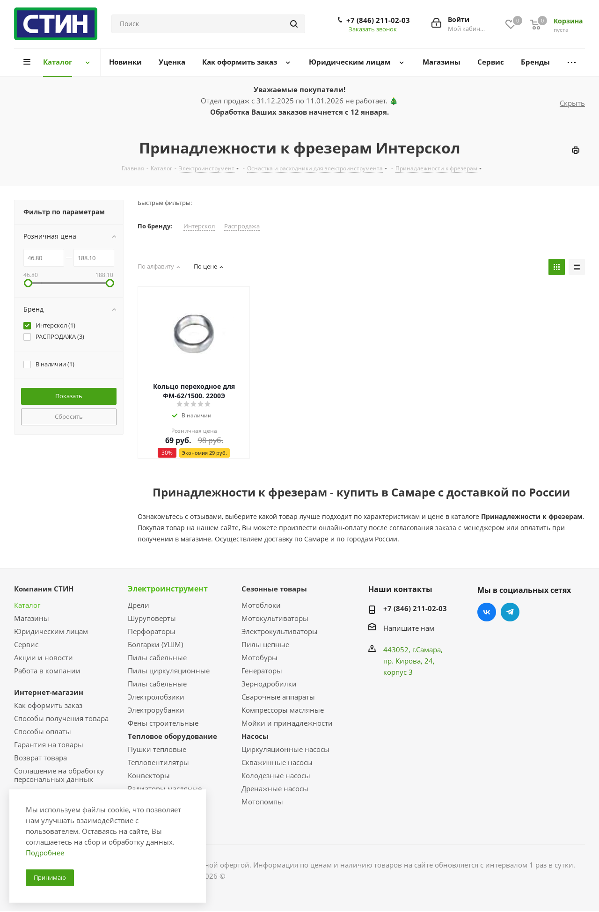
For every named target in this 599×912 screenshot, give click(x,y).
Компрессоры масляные (282, 710)
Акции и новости (43, 657)
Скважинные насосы (277, 762)
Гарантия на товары (48, 744)
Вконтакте (486, 612)
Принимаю (50, 877)
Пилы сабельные (157, 657)
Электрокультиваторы (279, 631)
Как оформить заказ (48, 705)
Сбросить (69, 416)
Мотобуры (259, 657)
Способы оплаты (42, 731)
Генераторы (261, 670)
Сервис (26, 644)
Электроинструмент (168, 589)
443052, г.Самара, (413, 649)
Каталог (27, 605)
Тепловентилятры (158, 762)
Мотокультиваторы (274, 618)
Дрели (138, 605)
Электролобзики (156, 696)
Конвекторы (149, 775)
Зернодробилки (269, 683)
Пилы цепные (265, 644)
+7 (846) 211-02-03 (378, 20)
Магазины (31, 618)
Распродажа (242, 226)
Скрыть (572, 103)
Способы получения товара (61, 718)
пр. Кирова (402, 660)
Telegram (510, 612)
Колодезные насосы (275, 775)
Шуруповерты (152, 618)
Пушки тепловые (157, 749)
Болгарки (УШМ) (155, 644)
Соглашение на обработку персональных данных (59, 775)
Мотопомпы (262, 801)
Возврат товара (40, 757)
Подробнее (45, 852)
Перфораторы (151, 631)
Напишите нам (408, 628)
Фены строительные (163, 723)
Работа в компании (47, 670)
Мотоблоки (261, 605)
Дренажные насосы (274, 788)
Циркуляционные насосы (285, 749)
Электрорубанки (156, 710)
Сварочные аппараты (278, 696)
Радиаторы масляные (165, 788)
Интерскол (199, 226)
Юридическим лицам (51, 631)
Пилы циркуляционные (169, 670)
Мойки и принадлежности (287, 723)
